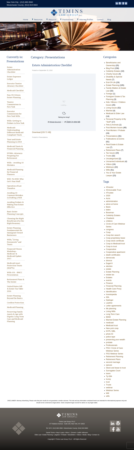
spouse (109, 365)
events (109, 280)
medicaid (110, 323)
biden (108, 210)
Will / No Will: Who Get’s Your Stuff (15, 180)
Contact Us (95, 435)
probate (109, 342)
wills (108, 396)
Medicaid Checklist (15, 90)
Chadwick (110, 218)
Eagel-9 (109, 263)
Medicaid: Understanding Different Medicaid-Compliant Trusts (15, 131)
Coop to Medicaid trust (115, 244)
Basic (108, 207)
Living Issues (111, 108)
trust (108, 382)
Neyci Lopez (60, 432)
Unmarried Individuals (115, 161)
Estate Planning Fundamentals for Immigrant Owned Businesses (15, 231)
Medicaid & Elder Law (115, 113)
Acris (108, 198)
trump (108, 379)
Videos (109, 164)
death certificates (113, 255)
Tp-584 (109, 376)
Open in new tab (72, 122)
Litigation (57, 435)
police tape (110, 337)
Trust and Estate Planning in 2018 (14, 140)
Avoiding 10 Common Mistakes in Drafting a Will (15, 195)
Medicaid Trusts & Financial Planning (15, 147)
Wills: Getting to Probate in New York (15, 121)
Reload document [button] (54, 122)
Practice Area (66, 19)
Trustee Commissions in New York (14, 104)
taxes (108, 373)
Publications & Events (115, 139)
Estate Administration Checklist (13, 69)
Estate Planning (112, 85)
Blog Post (110, 68)
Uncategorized (112, 159)
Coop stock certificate (115, 241)
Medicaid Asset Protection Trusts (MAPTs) (14, 265)
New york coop (112, 328)
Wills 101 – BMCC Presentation (14, 273)
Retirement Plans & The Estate (15, 280)
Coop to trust (111, 246)
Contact (100, 19)
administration (112, 201)
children (109, 221)
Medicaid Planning (15, 307)
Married (109, 111)
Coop (108, 232)
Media (84, 435)
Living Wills (110, 311)
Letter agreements (113, 306)
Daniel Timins (50, 432)
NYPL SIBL (110, 331)
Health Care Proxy (113, 289)
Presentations (43, 137)
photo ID (109, 334)
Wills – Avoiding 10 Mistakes (15, 163)
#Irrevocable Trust (113, 190)
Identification (111, 292)
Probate (63, 435)
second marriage (113, 362)
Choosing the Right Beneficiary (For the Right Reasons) (15, 220)
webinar (109, 388)
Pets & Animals (112, 125)
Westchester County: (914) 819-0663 (22, 5)
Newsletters (71, 435)
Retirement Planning (114, 356)
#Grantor (109, 187)
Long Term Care (113, 314)
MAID (108, 317)
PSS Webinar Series (114, 354)
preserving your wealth (115, 340)
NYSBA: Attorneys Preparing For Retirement (14, 155)
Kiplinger (109, 300)
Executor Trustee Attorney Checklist (15, 84)
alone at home (112, 204)
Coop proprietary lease (115, 238)
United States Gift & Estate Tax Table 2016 (15, 288)
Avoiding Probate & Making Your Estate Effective (15, 204)
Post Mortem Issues (114, 128)
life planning (111, 308)
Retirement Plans (113, 150)
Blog (109, 19)
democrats (110, 258)
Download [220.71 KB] (41, 132)
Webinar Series (112, 390)
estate (108, 269)
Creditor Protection (15, 302)
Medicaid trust (112, 325)
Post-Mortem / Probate (115, 130)
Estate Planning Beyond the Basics (15, 296)
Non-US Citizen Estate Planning (14, 96)
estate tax (110, 275)
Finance (109, 283)
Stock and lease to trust (116, 368)
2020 (108, 196)
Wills (108, 170)
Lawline (109, 303)
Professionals (111, 345)
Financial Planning (113, 286)
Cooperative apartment (115, 252)
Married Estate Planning (116, 320)
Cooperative (111, 249)
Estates (109, 277)
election (109, 266)
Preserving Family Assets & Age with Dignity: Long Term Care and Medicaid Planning (15, 316)
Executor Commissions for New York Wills (14, 113)
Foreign (109, 94)
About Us (51, 19)
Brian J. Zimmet (71, 432)
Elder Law (38, 435)
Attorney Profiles (85, 19)
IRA (107, 297)
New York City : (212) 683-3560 (20, 2)
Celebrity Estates (113, 71)
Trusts (108, 156)
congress (110, 229)
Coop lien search (113, 235)
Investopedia (111, 294)
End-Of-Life (111, 82)
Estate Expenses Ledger (14, 77)
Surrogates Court (113, 371)
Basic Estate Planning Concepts (15, 212)
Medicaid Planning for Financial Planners (15, 172)
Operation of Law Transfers (14, 187)
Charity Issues (112, 74)
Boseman (110, 213)
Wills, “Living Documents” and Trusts (14, 242)
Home (25, 19)
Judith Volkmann (82, 432)
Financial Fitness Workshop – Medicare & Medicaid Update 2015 (14, 254)
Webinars (110, 167)
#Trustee (109, 193)
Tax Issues (110, 153)
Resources (37, 19)
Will (107, 393)
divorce (109, 261)
